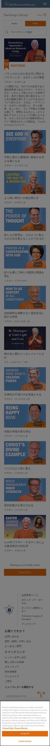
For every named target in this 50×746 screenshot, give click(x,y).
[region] (25, 723)
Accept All (25, 734)
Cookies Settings (24, 741)
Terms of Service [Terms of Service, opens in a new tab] (21, 728)
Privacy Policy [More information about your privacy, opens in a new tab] (8, 728)
